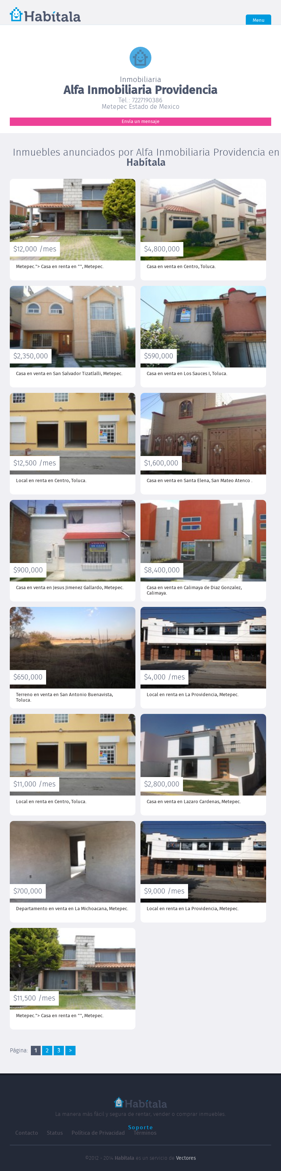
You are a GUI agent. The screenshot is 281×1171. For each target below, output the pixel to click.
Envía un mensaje (140, 121)
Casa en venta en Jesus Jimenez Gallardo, (69, 588)
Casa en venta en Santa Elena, (199, 480)
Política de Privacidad (98, 1133)
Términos (145, 1133)
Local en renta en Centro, (51, 480)
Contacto (26, 1133)
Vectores (186, 1158)
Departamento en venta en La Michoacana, (72, 909)
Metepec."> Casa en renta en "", (59, 266)
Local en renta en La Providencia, (193, 695)
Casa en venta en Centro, (181, 266)
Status (55, 1133)
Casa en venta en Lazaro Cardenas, (194, 802)
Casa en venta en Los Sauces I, (187, 373)
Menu (259, 20)
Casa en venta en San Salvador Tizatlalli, (69, 373)
